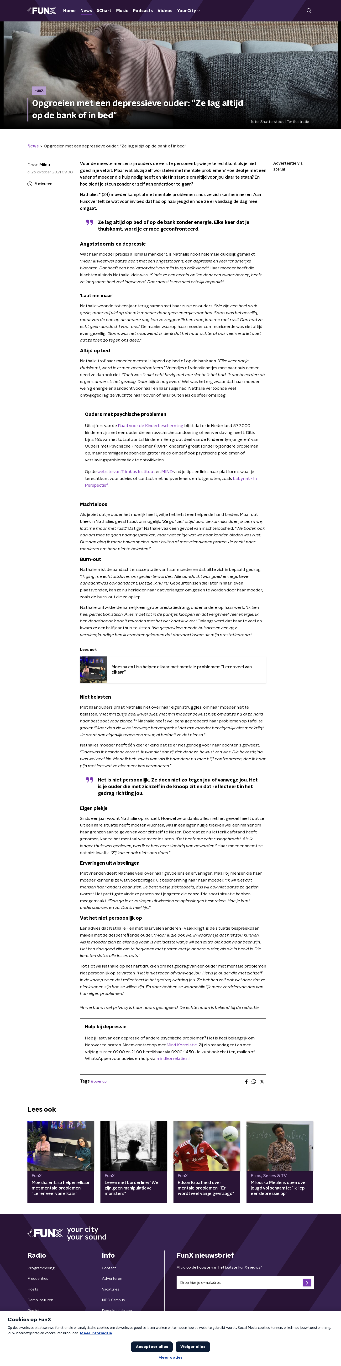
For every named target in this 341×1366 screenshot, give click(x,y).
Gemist (33, 1311)
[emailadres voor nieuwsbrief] (245, 1282)
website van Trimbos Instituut (126, 472)
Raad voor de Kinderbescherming (150, 426)
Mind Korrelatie (182, 1045)
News (86, 11)
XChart (104, 11)
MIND (167, 472)
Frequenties (37, 1278)
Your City (188, 11)
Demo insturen (40, 1300)
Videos (164, 11)
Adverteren (112, 1278)
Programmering (41, 1268)
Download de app (117, 1311)
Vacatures (110, 1289)
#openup (99, 1081)
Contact (109, 1268)
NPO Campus (113, 1300)
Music (122, 11)
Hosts (32, 1289)
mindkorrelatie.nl (173, 1059)
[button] (309, 10)
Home (69, 11)
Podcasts (143, 11)
